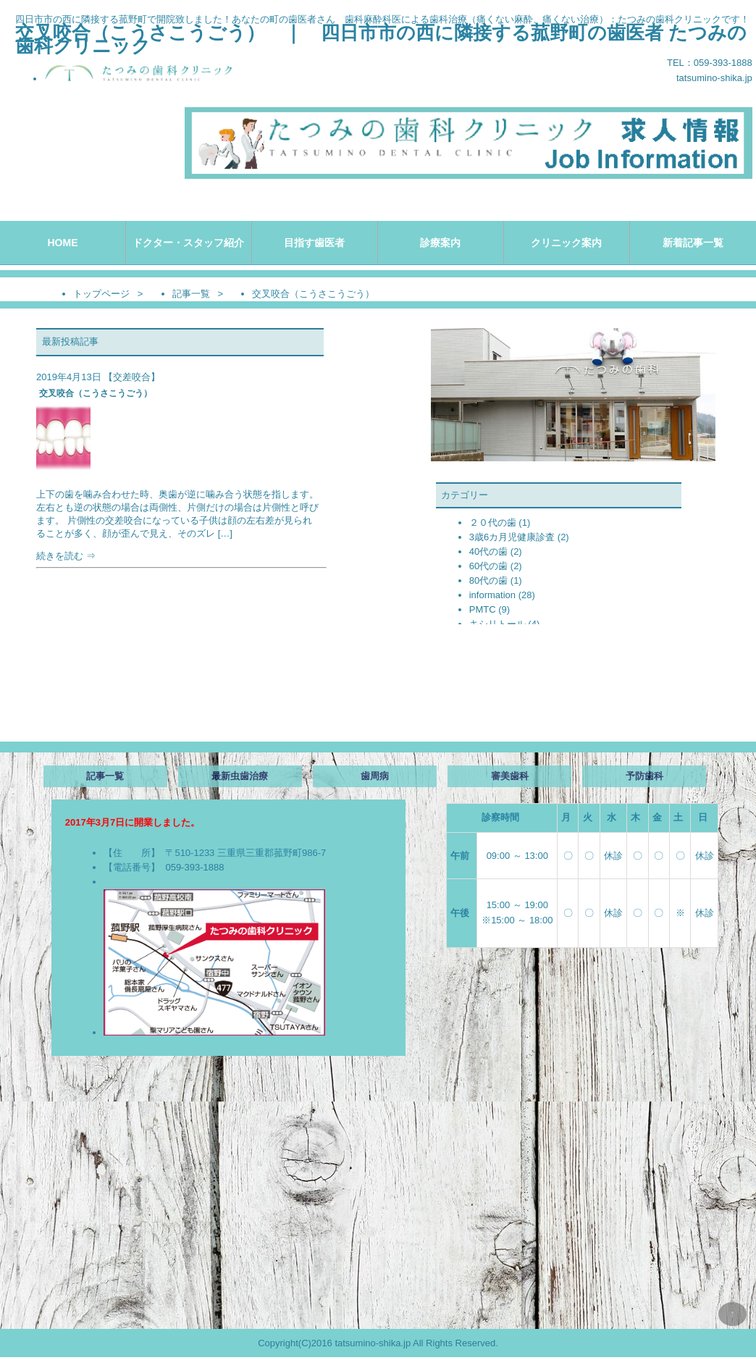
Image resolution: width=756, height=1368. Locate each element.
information (492, 594)
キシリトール (497, 623)
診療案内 (440, 242)
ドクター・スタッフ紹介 (188, 242)
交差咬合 (132, 377)
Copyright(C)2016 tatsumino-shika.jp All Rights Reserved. (378, 1343)
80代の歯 (488, 580)
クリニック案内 (566, 242)
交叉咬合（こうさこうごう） (95, 393)
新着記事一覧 (693, 242)
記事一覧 (191, 293)
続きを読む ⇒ (178, 524)
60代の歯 (488, 566)
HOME (62, 242)
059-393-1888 (194, 867)
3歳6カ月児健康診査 (512, 537)
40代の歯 (488, 551)
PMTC (482, 609)
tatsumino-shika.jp (714, 77)
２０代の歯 (492, 522)
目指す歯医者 (314, 242)
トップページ (101, 293)
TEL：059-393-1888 (709, 62)
